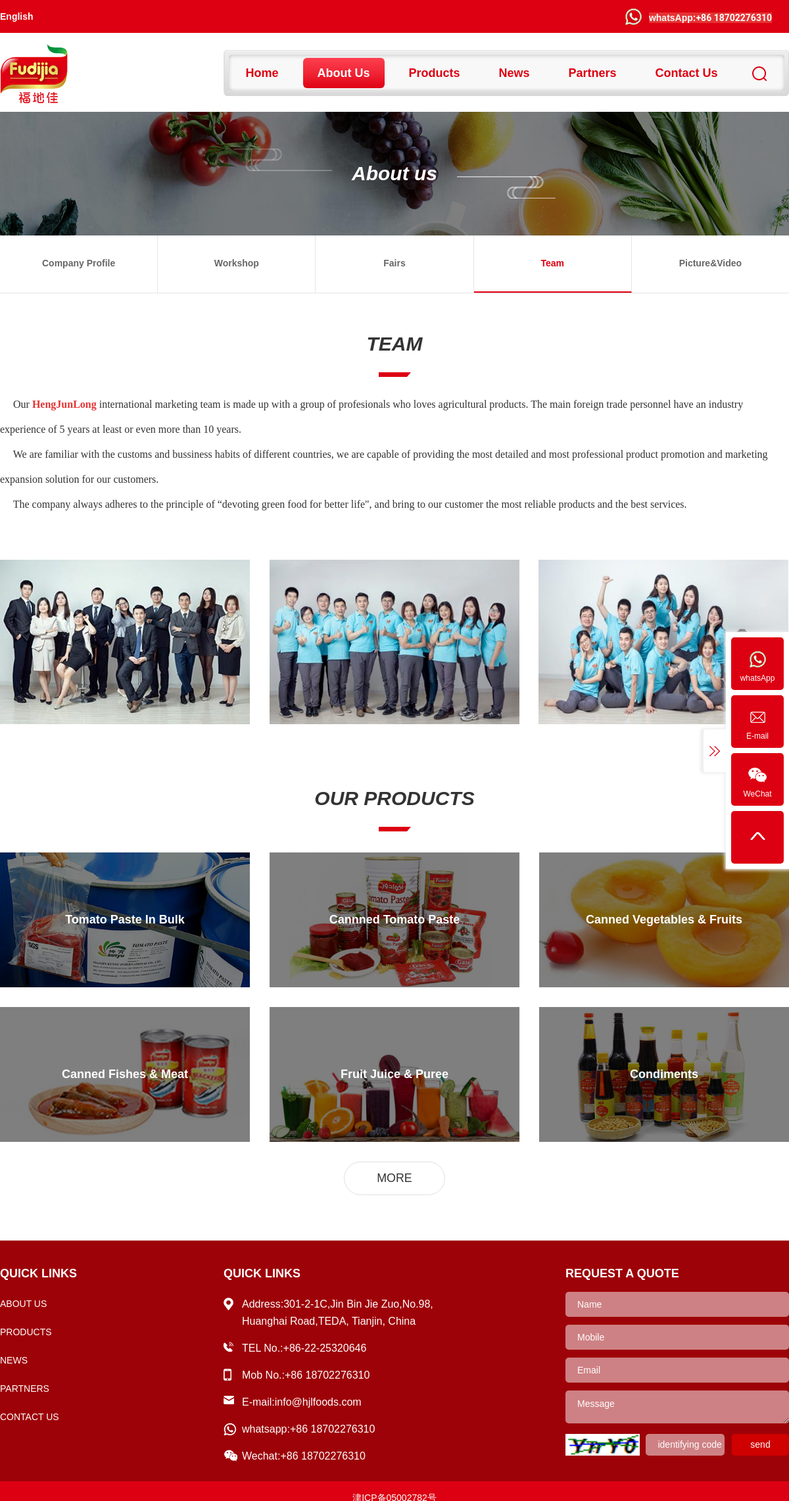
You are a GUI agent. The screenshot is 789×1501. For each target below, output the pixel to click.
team (552, 263)
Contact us (687, 73)
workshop (236, 263)
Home (262, 73)
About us (344, 73)
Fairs (394, 263)
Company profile (78, 263)
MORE (394, 1178)
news (514, 73)
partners (593, 73)
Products (434, 73)
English (17, 16)
